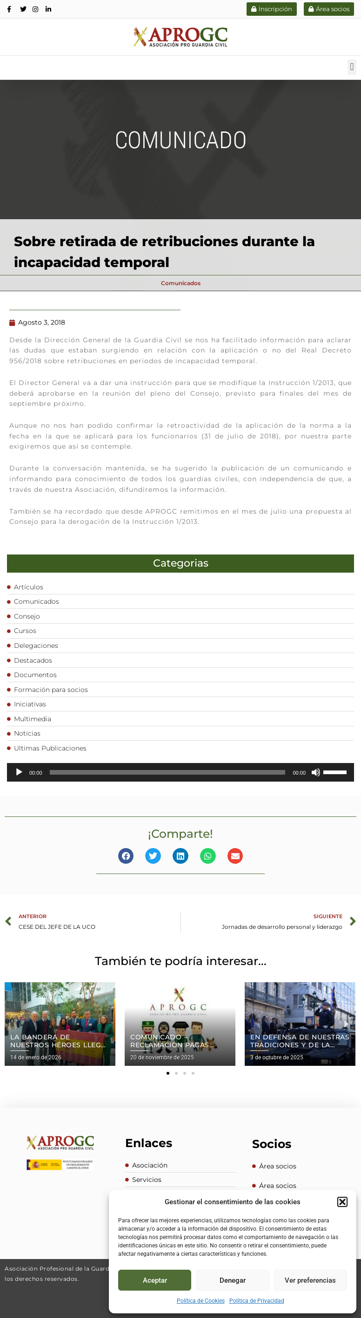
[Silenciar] (316, 771)
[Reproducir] (19, 771)
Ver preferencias (310, 1280)
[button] (342, 1202)
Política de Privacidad (256, 1301)
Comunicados (180, 283)
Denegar (233, 1280)
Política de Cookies (201, 1301)
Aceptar (155, 1280)
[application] (180, 772)
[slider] (168, 772)
